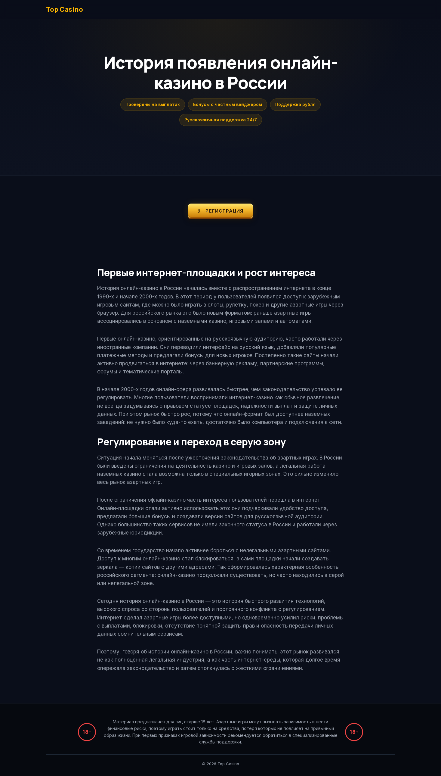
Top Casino (64, 9)
